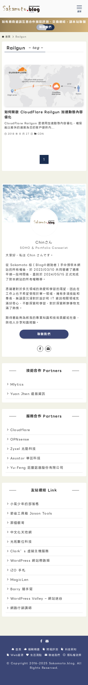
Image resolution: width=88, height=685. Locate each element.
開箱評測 (50, 649)
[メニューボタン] (79, 9)
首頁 (16, 649)
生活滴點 (34, 655)
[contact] (48, 349)
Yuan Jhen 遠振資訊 (28, 393)
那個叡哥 (17, 522)
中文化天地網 (21, 532)
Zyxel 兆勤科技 (23, 448)
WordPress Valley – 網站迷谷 (36, 598)
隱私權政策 (72, 655)
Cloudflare (20, 429)
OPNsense (19, 439)
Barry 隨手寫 (21, 589)
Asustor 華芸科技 (25, 458)
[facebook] (40, 349)
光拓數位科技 (21, 541)
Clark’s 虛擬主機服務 (29, 551)
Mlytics (17, 384)
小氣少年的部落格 (24, 503)
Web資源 (15, 655)
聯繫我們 (44, 334)
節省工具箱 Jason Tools (31, 513)
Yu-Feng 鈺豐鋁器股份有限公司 (36, 467)
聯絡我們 (45, 27)
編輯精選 (32, 649)
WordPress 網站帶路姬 (30, 560)
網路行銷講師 (21, 607)
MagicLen (19, 579)
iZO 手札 (18, 570)
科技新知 (69, 649)
